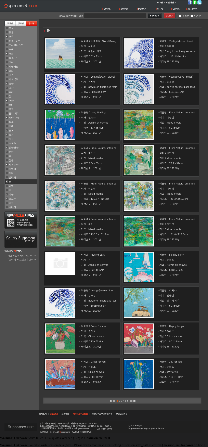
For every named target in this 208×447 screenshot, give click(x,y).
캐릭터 (12, 168)
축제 (11, 92)
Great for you (98, 361)
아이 (11, 62)
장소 (11, 122)
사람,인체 (14, 117)
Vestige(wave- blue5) (181, 76)
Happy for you (177, 326)
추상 (11, 28)
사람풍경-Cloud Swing (103, 41)
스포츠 (12, 143)
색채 (11, 53)
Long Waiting (98, 112)
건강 (11, 173)
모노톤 (12, 198)
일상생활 (13, 147)
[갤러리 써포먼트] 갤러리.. (23, 259)
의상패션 (13, 66)
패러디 (12, 207)
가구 (11, 194)
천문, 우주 (14, 40)
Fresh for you (98, 326)
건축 (11, 36)
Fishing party (98, 254)
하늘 (11, 203)
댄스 (11, 75)
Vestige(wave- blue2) (103, 76)
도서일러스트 (16, 45)
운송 (11, 151)
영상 (11, 87)
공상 (11, 83)
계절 (11, 139)
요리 (11, 70)
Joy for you (175, 361)
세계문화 (13, 164)
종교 (11, 130)
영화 (11, 109)
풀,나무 (13, 58)
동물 (11, 32)
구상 (11, 100)
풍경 (11, 134)
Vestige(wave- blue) (102, 290)
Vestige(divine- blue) (181, 41)
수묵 (11, 49)
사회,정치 (14, 79)
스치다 (173, 290)
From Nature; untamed (182, 112)
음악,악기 (14, 113)
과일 (11, 186)
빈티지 (12, 177)
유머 (11, 104)
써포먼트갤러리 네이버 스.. (23, 255)
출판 (11, 126)
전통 (11, 160)
